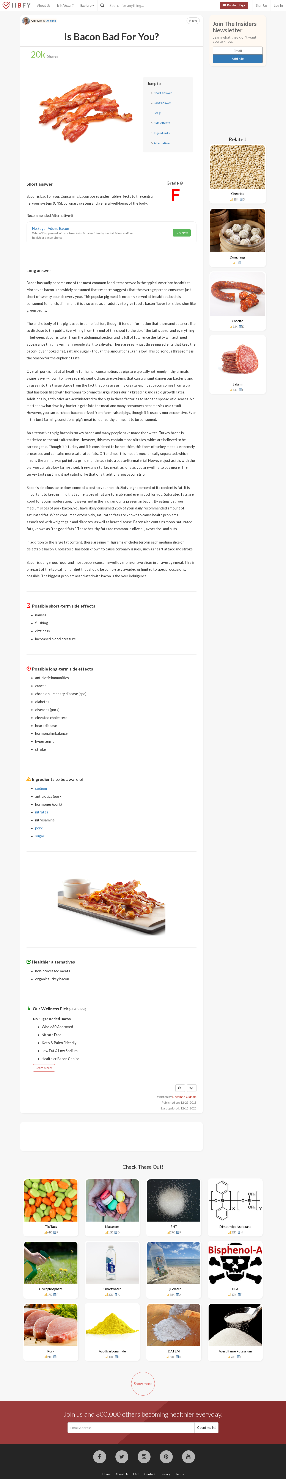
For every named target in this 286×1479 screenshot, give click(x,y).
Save (193, 20)
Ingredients (162, 133)
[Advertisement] (105, 1136)
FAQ (136, 1474)
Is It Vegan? (65, 5)
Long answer (162, 103)
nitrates (41, 812)
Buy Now (182, 233)
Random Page (234, 5)
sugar (39, 836)
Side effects (162, 123)
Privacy (165, 1474)
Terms (179, 1474)
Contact (150, 1474)
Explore (87, 5)
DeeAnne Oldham (184, 1096)
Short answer (163, 93)
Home (106, 1474)
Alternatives (162, 143)
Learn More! (44, 1068)
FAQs (157, 113)
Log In (278, 5)
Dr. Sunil (51, 20)
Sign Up (261, 5)
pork (39, 828)
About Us (43, 5)
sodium (41, 788)
